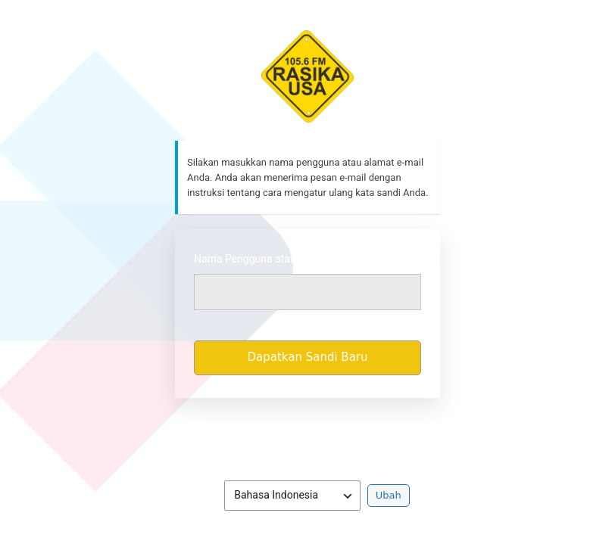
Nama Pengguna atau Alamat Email (277, 259)
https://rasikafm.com (308, 76)
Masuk (189, 423)
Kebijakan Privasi (307, 445)
